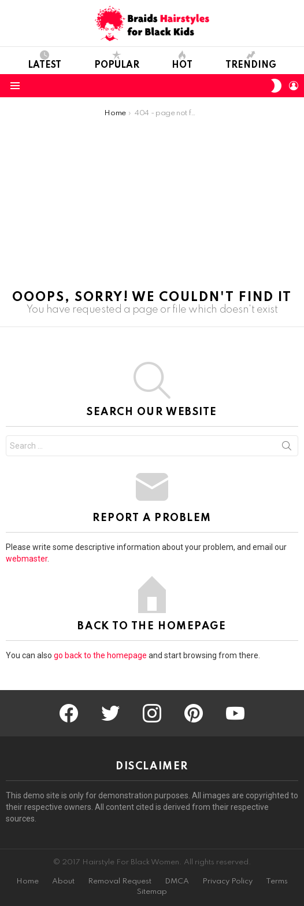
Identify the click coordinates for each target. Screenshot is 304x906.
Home (27, 881)
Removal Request (119, 881)
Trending (250, 60)
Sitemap (152, 892)
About (63, 881)
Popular (116, 60)
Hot (182, 60)
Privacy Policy (227, 881)
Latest (44, 60)
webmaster (26, 558)
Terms (277, 881)
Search (286, 448)
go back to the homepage (100, 655)
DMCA (177, 881)
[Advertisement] (152, 205)
